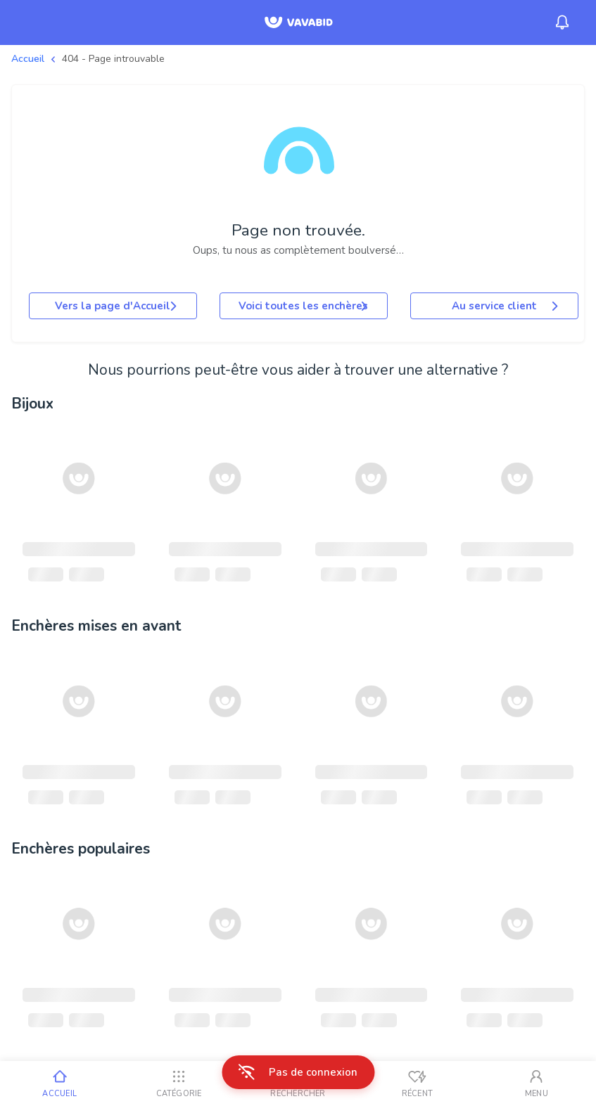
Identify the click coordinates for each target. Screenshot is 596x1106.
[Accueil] (59, 1083)
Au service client (506, 306)
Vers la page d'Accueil (117, 306)
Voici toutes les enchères (304, 306)
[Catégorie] (178, 1083)
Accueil (27, 58)
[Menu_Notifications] (562, 22)
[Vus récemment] (416, 1083)
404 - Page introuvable (113, 58)
